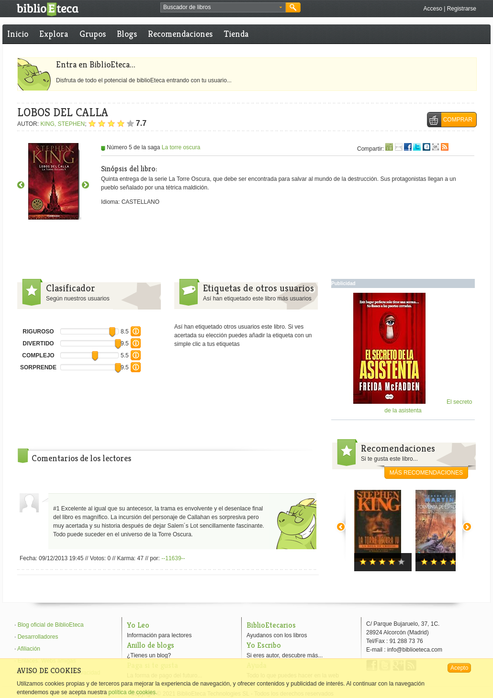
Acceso (432, 8)
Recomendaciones (180, 33)
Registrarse (461, 8)
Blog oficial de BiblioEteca (51, 624)
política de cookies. (132, 692)
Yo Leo (138, 625)
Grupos (92, 33)
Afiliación (28, 648)
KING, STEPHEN (62, 124)
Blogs (127, 33)
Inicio (17, 33)
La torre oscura (181, 147)
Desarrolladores (38, 636)
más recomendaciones (426, 472)
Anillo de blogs (150, 645)
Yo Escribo (263, 645)
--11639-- (173, 558)
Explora (53, 33)
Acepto (459, 668)
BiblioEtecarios (271, 625)
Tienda (236, 33)
